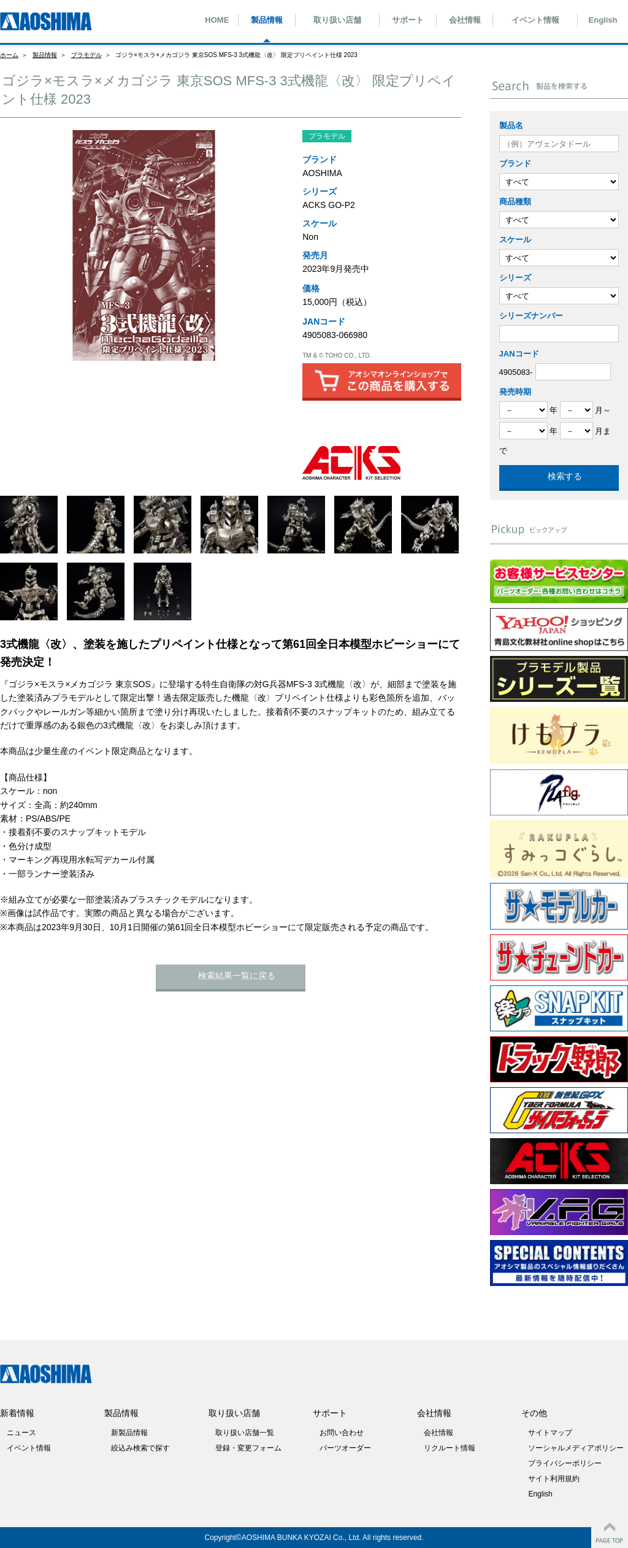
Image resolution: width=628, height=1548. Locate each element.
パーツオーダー (345, 1448)
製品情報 (267, 20)
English (603, 20)
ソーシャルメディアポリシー (576, 1448)
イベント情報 (535, 20)
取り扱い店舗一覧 (244, 1432)
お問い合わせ (342, 1432)
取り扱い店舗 (337, 20)
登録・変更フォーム (248, 1448)
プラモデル (86, 55)
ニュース (21, 1432)
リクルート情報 (449, 1448)
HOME (217, 20)
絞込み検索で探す (140, 1448)
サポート (408, 20)
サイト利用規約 (554, 1478)
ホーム (9, 55)
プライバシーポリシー (565, 1463)
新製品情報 (129, 1432)
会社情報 (465, 20)
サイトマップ (550, 1432)
